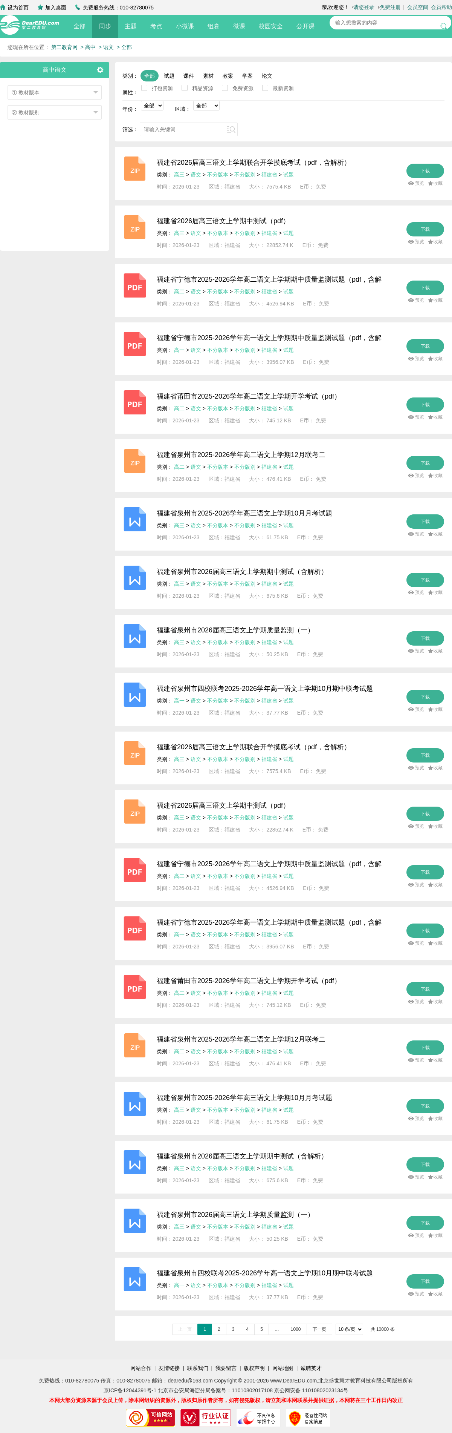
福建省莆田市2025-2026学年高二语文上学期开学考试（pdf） (249, 396)
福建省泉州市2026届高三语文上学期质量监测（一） (235, 630)
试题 (169, 76)
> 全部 (124, 47)
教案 (228, 76)
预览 (419, 183)
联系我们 (197, 1368)
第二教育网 (64, 47)
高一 (179, 350)
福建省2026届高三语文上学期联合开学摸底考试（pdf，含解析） (254, 162)
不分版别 (245, 175)
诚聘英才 (311, 1368)
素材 (208, 76)
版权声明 (254, 1368)
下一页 (319, 1329)
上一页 (185, 1329)
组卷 (214, 26)
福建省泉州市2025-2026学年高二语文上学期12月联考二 (241, 455)
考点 (156, 26)
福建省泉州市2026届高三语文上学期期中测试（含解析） (242, 571)
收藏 (438, 183)
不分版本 (217, 175)
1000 (296, 1329)
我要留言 (226, 1368)
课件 (188, 76)
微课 (239, 26)
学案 (247, 76)
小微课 (185, 26)
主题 (131, 26)
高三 (179, 175)
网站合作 (140, 1368)
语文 (196, 175)
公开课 (305, 26)
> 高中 (88, 47)
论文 (267, 76)
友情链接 (169, 1368)
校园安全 (271, 26)
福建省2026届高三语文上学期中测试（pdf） (223, 221)
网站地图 (282, 1368)
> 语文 (106, 47)
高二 (179, 291)
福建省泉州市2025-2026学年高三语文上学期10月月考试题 (244, 513)
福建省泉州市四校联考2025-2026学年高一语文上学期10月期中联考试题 (265, 688)
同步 (105, 26)
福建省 (269, 175)
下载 (425, 170)
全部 (79, 26)
